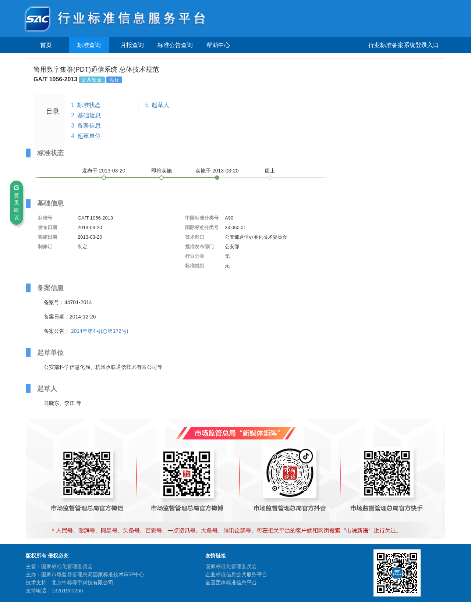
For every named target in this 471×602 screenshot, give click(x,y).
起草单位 (89, 136)
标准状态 (89, 105)
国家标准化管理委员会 (231, 566)
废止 (270, 171)
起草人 (160, 105)
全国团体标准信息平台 (231, 582)
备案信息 (89, 125)
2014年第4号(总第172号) (99, 331)
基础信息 (89, 115)
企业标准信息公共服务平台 (236, 574)
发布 (103, 171)
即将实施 (161, 171)
